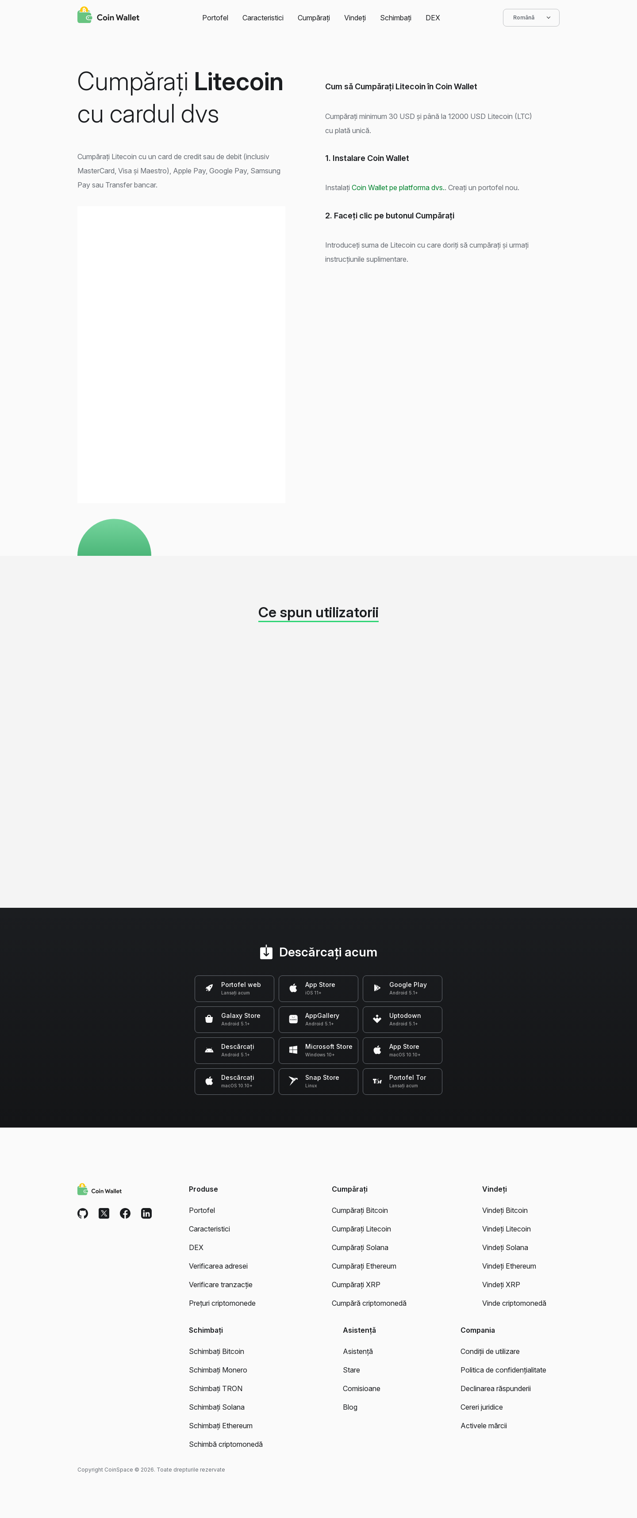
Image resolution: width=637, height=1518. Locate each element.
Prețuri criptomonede (222, 1303)
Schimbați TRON (215, 1388)
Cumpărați (314, 17)
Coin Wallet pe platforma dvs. (398, 187)
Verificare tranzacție (221, 1284)
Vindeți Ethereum (509, 1266)
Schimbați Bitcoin (216, 1351)
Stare (351, 1369)
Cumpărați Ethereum (364, 1266)
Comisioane (361, 1388)
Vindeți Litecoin (506, 1228)
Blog (350, 1407)
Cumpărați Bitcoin (360, 1210)
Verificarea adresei (218, 1266)
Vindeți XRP (501, 1284)
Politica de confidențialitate (503, 1369)
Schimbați (395, 17)
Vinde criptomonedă (514, 1303)
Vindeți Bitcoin (505, 1210)
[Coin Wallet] (108, 16)
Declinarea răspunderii (495, 1388)
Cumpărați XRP (356, 1284)
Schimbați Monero (218, 1369)
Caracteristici (263, 17)
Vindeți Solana (505, 1247)
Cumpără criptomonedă (369, 1303)
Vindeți (355, 17)
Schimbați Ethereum (221, 1425)
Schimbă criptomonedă (226, 1444)
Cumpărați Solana (360, 1247)
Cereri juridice (481, 1407)
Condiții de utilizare (490, 1351)
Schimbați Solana (217, 1407)
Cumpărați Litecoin (361, 1228)
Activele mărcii (483, 1425)
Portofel (215, 17)
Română (531, 17)
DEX (433, 17)
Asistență (358, 1351)
